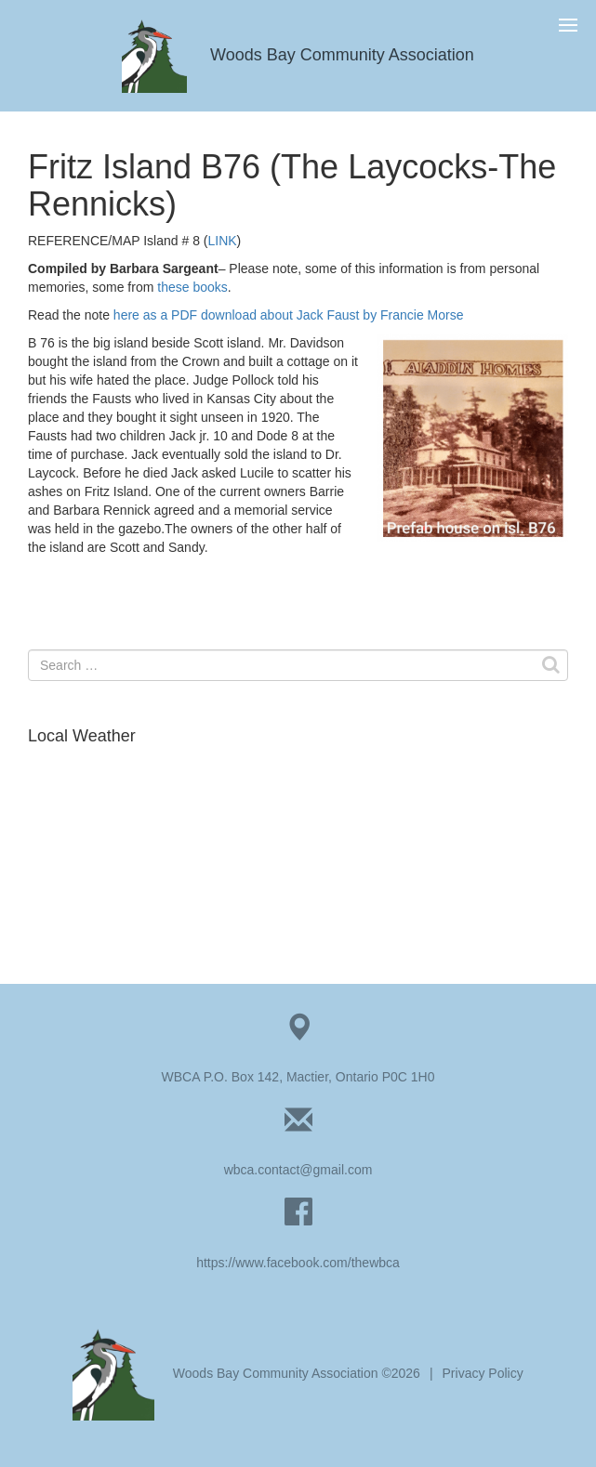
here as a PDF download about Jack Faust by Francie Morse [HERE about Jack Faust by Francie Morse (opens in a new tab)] (288, 315)
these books (192, 287)
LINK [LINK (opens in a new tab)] (221, 240)
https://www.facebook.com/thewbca (298, 1262)
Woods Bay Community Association (298, 55)
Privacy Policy (483, 1373)
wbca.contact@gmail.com (298, 1169)
